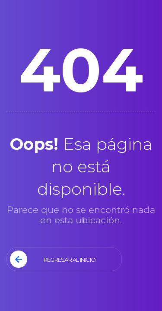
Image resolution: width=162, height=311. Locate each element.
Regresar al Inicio (52, 259)
